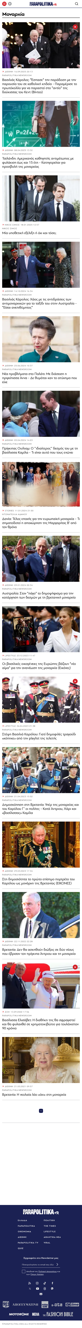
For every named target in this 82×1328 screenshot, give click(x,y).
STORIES (9, 510)
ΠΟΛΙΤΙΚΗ (49, 1220)
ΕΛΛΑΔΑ (22, 1220)
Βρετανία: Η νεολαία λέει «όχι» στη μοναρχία (34, 1095)
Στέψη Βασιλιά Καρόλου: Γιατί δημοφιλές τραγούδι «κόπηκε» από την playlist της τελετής (39, 736)
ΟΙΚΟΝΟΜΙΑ (24, 1231)
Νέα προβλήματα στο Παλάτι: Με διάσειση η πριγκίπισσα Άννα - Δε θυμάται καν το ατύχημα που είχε (39, 378)
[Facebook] (52, 1283)
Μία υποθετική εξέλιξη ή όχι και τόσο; (29, 233)
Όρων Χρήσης (37, 1274)
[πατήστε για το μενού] (4, 4)
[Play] (10, 4)
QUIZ (21, 1248)
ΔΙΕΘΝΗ (9, 71)
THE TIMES (50, 1226)
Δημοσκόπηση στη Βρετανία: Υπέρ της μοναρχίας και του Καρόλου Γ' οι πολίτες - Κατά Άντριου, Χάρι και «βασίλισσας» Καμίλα (40, 809)
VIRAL (47, 1242)
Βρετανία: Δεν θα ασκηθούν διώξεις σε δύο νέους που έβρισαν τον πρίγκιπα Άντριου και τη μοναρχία (39, 952)
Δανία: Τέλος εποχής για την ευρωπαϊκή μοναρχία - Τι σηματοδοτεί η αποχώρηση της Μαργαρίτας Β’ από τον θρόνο (41, 523)
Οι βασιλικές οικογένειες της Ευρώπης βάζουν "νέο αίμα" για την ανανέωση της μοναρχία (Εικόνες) (39, 666)
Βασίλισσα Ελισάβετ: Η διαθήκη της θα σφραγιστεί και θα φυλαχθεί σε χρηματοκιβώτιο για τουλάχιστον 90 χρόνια (40, 1024)
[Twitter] (29, 1288)
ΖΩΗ (7, 1012)
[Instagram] (37, 1283)
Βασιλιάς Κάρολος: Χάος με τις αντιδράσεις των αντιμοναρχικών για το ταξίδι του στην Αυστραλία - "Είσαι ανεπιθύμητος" (39, 303)
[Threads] (44, 1288)
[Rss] (29, 1283)
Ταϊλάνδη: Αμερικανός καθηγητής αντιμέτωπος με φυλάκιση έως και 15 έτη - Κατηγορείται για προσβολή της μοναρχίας (38, 162)
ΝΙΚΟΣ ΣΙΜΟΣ (12, 225)
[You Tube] (37, 1288)
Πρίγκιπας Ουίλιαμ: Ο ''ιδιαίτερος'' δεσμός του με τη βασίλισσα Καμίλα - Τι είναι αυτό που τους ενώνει (40, 450)
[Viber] (52, 1288)
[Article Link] (41, 45)
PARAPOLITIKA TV (28, 1242)
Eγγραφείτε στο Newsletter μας (41, 1258)
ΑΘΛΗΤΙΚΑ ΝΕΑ (52, 1237)
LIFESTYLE (10, 655)
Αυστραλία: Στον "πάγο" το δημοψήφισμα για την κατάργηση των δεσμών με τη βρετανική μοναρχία (39, 595)
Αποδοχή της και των (41, 1273)
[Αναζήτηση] (76, 4)
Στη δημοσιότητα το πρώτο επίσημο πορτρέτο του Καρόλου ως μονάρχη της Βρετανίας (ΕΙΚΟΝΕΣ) (38, 881)
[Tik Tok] (44, 1283)
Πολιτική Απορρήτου (47, 1271)
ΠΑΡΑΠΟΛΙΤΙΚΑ (26, 1226)
